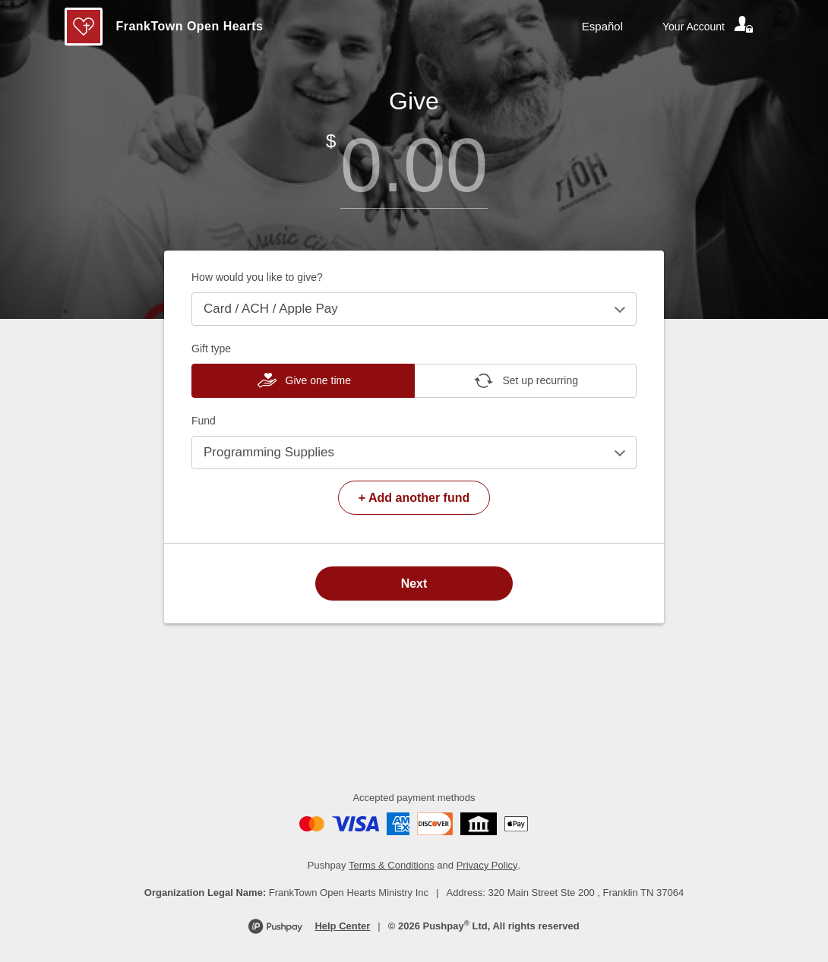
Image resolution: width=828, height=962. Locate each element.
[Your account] (708, 26)
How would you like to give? (257, 277)
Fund (203, 421)
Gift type (211, 348)
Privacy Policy (487, 865)
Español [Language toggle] (602, 26)
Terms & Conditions (392, 865)
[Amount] (414, 165)
